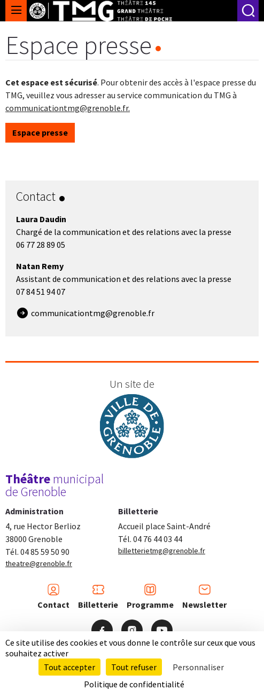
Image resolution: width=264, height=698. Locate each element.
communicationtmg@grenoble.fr (92, 313)
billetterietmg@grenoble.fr (161, 550)
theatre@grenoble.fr (38, 563)
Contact (53, 596)
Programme (150, 596)
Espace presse (40, 132)
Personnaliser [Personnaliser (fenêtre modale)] (198, 667)
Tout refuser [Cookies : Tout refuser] (134, 667)
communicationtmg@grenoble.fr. (67, 108)
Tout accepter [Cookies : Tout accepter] (69, 667)
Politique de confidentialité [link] (134, 684)
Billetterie (98, 596)
